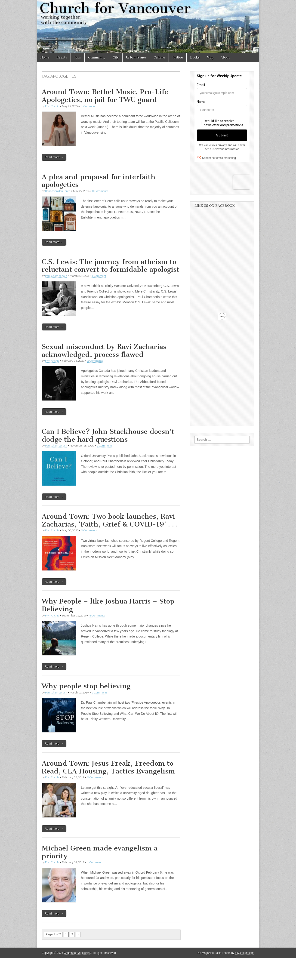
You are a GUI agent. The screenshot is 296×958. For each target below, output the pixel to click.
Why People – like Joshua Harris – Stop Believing (108, 605)
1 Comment (88, 106)
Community (96, 57)
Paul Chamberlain (56, 275)
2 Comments (95, 360)
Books (195, 57)
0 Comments (100, 191)
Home (44, 57)
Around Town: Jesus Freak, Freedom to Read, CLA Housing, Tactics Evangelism (108, 767)
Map (210, 57)
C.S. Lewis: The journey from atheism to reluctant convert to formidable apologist (110, 266)
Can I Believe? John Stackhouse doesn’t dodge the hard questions (108, 435)
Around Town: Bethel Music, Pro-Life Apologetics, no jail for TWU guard (105, 96)
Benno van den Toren (57, 191)
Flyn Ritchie (52, 106)
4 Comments (97, 615)
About (225, 57)
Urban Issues (136, 57)
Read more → (54, 157)
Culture (159, 57)
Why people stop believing (86, 686)
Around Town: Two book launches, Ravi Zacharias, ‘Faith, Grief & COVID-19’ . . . (110, 520)
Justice (177, 57)
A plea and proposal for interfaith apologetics (98, 181)
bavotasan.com (244, 953)
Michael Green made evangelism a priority (99, 852)
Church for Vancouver (77, 953)
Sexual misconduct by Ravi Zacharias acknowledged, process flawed (104, 350)
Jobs (77, 57)
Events (61, 57)
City (116, 57)
